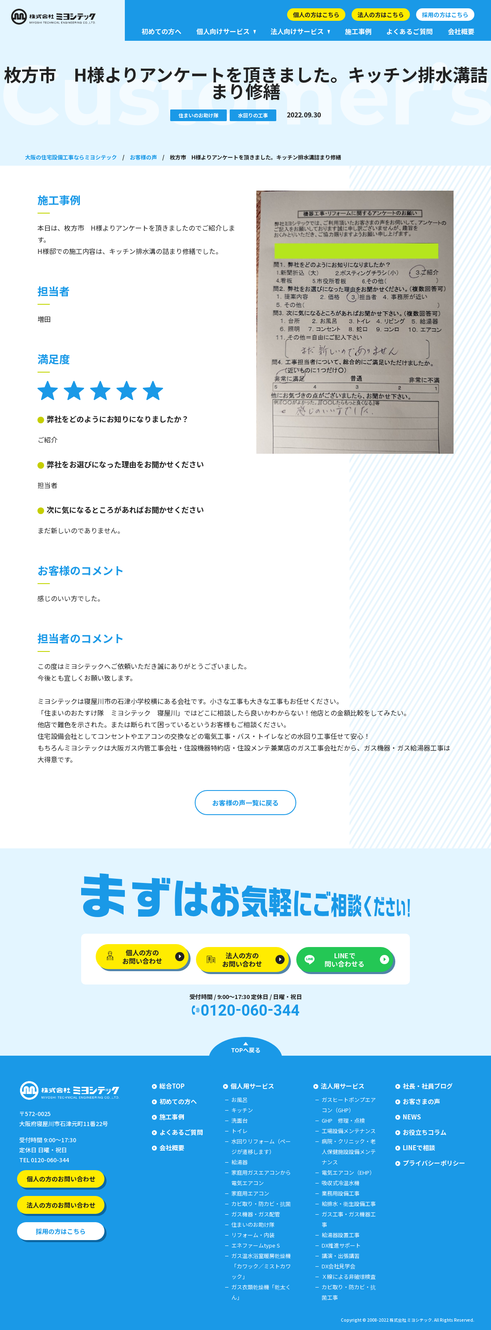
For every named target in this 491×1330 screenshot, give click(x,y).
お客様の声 (143, 157)
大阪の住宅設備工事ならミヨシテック (71, 157)
